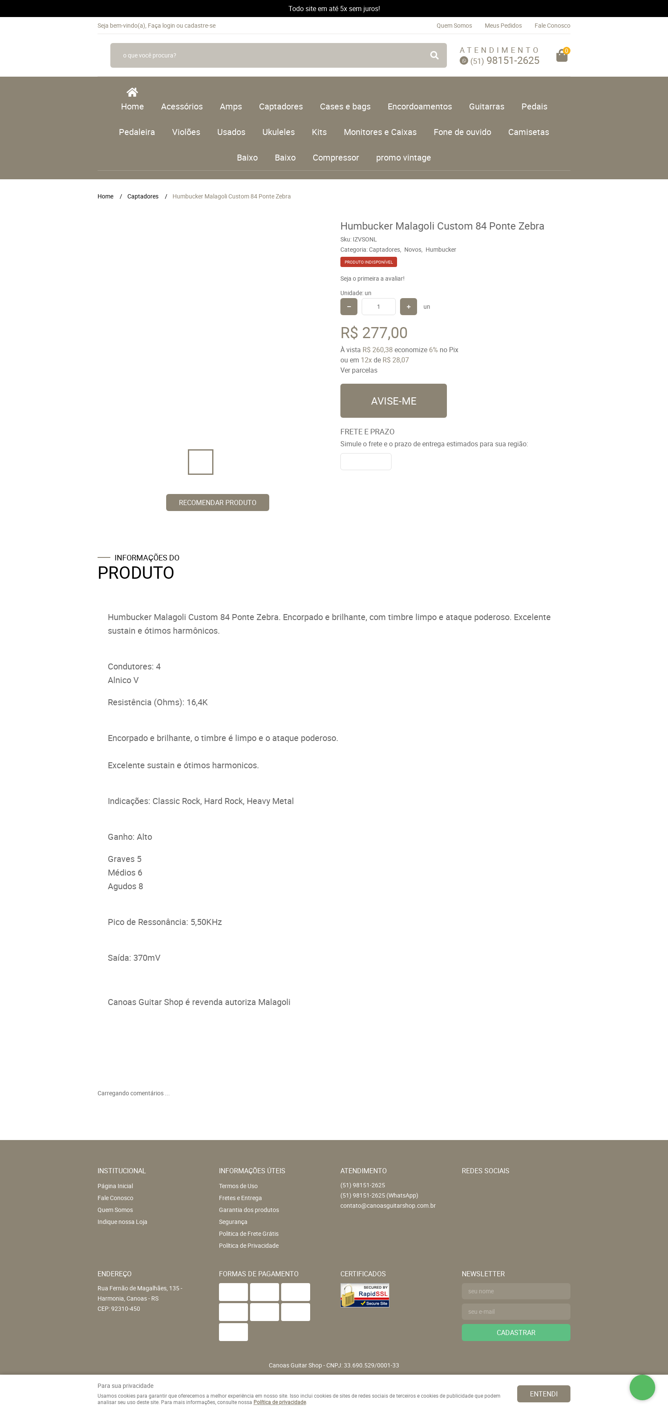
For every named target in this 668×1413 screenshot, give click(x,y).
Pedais (534, 106)
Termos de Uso (238, 1186)
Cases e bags (345, 106)
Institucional (122, 1170)
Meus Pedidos (503, 25)
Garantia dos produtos (249, 1210)
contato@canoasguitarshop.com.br (388, 1205)
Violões (186, 132)
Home (132, 106)
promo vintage (403, 157)
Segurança (233, 1222)
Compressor (336, 157)
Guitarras (486, 106)
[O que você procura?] (434, 55)
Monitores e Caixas (380, 132)
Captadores (281, 106)
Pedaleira (137, 132)
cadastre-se (200, 25)
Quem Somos (454, 25)
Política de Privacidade (249, 1245)
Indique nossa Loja (122, 1222)
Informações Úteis (252, 1170)
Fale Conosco (552, 25)
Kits (319, 132)
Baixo (247, 157)
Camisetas (528, 132)
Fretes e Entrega (240, 1198)
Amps (231, 106)
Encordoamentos (420, 106)
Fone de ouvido (462, 132)
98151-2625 (504, 60)
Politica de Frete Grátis (249, 1233)
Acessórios (182, 106)
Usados (231, 132)
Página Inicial (115, 1186)
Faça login (161, 25)
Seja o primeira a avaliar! (372, 278)
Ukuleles (278, 132)
